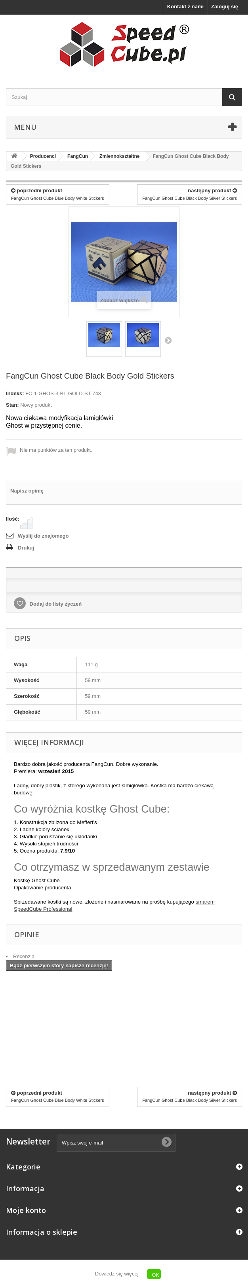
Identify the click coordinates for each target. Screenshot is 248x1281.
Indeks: (15, 393)
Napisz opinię (27, 491)
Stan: (12, 405)
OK (155, 1275)
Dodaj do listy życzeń (55, 604)
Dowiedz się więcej (117, 1274)
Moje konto (26, 1210)
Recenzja (23, 956)
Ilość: (12, 519)
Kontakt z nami (185, 6)
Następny (168, 340)
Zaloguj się (224, 6)
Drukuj (26, 548)
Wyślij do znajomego (43, 536)
